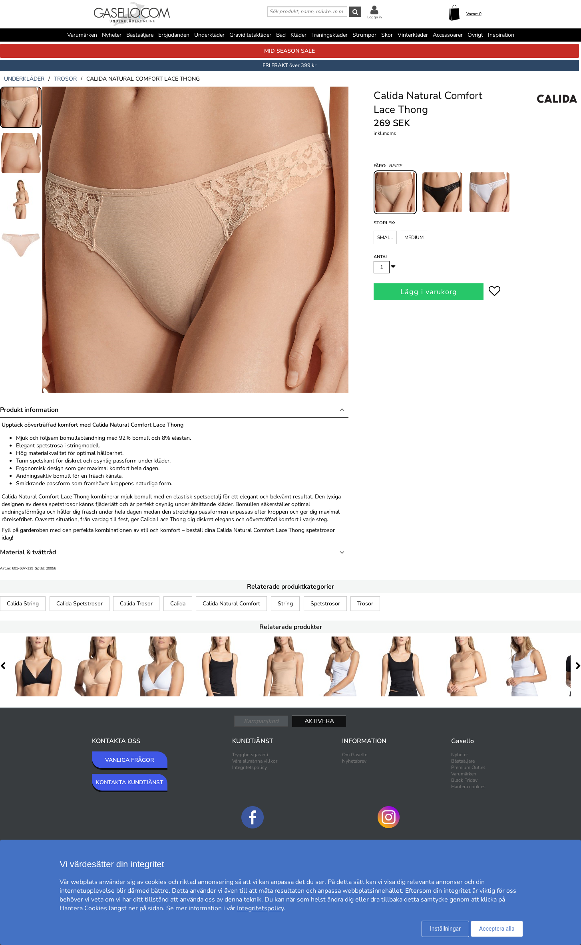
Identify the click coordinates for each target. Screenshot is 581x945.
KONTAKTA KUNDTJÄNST (129, 782)
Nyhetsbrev (354, 761)
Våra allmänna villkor (254, 761)
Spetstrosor (325, 603)
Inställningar (445, 928)
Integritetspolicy (249, 767)
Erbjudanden (173, 35)
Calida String (23, 603)
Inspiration (501, 35)
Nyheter (111, 35)
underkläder (24, 79)
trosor (65, 79)
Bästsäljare (139, 35)
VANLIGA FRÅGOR (129, 760)
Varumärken (82, 35)
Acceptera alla (497, 928)
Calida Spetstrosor (79, 603)
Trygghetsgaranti (250, 754)
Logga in (374, 17)
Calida (177, 603)
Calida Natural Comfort (231, 603)
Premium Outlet (468, 767)
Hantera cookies (468, 786)
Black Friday (464, 780)
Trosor (365, 603)
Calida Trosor (136, 603)
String (285, 603)
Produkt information (29, 409)
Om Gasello (355, 754)
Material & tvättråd (28, 552)
